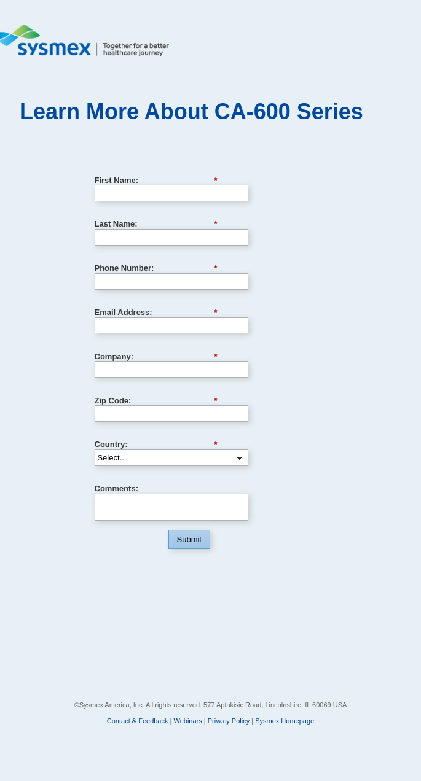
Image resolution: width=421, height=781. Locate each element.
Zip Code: (156, 401)
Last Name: (156, 224)
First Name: (156, 180)
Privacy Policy (229, 721)
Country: (156, 444)
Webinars (187, 721)
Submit (189, 539)
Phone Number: (156, 268)
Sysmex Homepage (284, 721)
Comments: (117, 488)
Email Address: (156, 312)
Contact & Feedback (137, 721)
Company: (156, 357)
